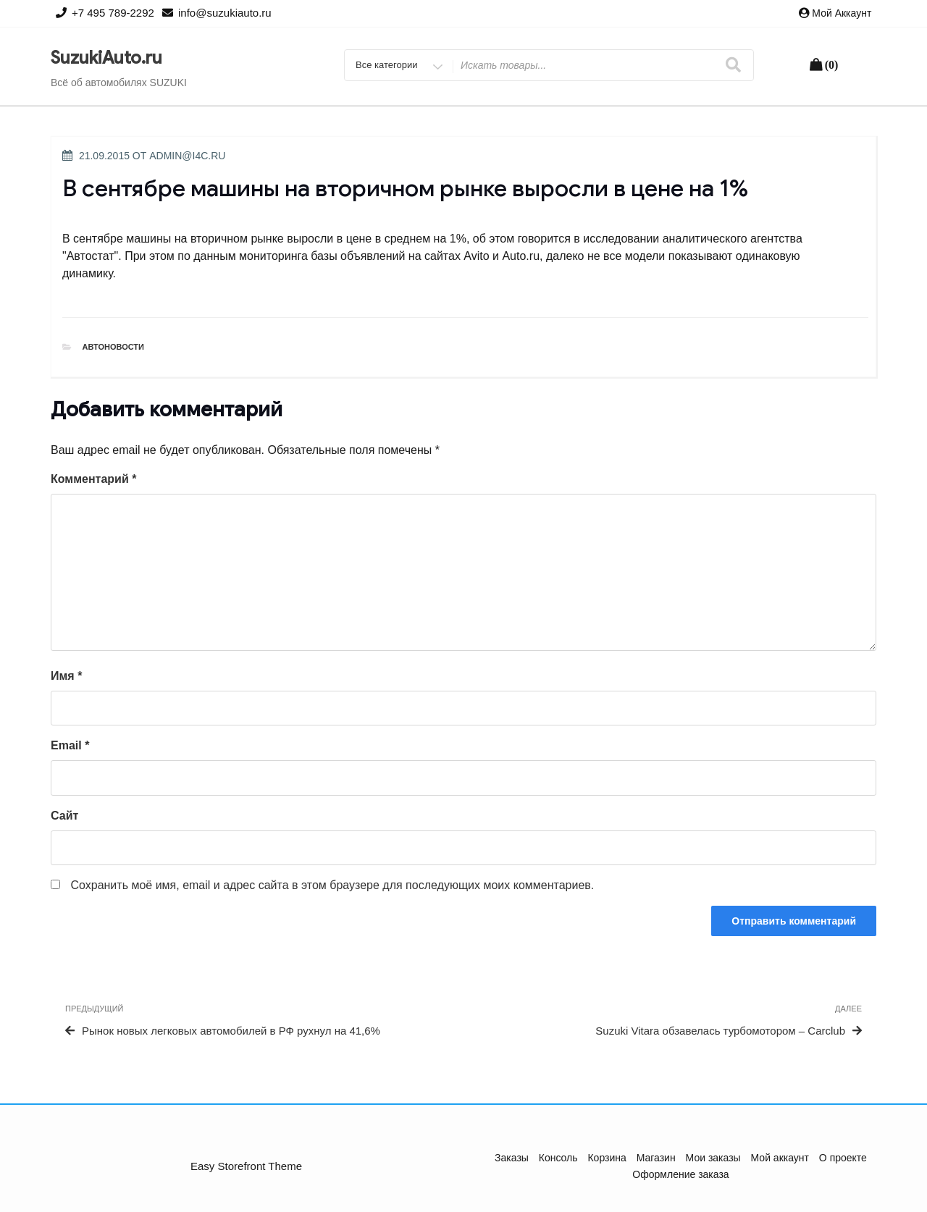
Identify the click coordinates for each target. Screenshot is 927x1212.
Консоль (558, 1157)
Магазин (656, 1157)
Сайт (64, 815)
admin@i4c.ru (187, 155)
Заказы (512, 1157)
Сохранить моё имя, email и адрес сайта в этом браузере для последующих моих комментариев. (332, 885)
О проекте (843, 1157)
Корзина (606, 1157)
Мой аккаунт (841, 13)
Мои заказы (713, 1157)
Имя (66, 676)
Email (70, 745)
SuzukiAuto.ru (106, 58)
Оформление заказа (680, 1174)
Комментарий (93, 479)
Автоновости (114, 346)
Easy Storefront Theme (246, 1166)
